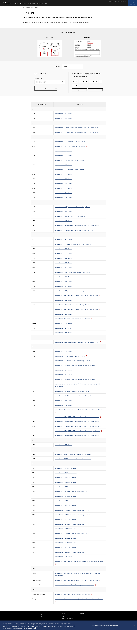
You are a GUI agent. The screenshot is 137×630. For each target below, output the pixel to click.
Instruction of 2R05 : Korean (63, 113)
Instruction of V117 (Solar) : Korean (66, 487)
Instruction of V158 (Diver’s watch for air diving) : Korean (72, 533)
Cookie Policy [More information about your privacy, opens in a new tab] (31, 628)
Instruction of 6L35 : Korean (63, 239)
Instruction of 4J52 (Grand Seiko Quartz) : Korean (71, 146)
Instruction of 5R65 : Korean (63, 211)
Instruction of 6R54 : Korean (63, 300)
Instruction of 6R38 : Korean (63, 281)
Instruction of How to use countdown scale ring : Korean (73, 319)
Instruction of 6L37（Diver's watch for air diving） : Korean (73, 244)
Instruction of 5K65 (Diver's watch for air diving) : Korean (72, 207)
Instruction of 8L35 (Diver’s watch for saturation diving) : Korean (75, 365)
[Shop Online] (132, 3)
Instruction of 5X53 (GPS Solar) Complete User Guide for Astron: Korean (77, 225)
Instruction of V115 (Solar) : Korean (66, 477)
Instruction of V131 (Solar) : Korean (66, 496)
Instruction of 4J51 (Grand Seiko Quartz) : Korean (71, 141)
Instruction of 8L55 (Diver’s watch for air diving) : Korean (72, 391)
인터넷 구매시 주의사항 (67, 619)
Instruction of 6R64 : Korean (63, 333)
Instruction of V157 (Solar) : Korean (66, 529)
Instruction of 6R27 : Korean (63, 263)
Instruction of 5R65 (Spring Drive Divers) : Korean (70, 216)
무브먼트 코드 (38, 78)
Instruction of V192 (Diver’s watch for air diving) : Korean (72, 552)
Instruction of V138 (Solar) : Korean (66, 505)
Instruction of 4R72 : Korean (63, 197)
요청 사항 (64, 616)
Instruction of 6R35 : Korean (63, 277)
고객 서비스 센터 (29, 7)
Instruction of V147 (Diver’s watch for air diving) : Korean (72, 515)
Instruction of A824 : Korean (63, 445)
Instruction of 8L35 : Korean (63, 370)
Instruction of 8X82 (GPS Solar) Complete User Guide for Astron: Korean (78, 435)
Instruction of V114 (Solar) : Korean (66, 473)
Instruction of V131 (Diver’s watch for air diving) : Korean (72, 491)
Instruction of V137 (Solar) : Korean (66, 501)
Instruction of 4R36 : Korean (63, 165)
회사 (40, 614)
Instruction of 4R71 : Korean (63, 193)
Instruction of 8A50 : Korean (63, 351)
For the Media (43, 619)
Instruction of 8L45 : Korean (63, 375)
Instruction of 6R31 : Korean (63, 267)
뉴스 (40, 616)
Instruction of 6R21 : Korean (63, 253)
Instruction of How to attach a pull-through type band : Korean (75, 585)
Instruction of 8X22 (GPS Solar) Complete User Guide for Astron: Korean (78, 417)
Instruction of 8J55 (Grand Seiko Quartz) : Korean (71, 356)
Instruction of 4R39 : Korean (63, 183)
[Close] (134, 625)
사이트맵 (82, 613)
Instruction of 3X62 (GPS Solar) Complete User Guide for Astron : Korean (77, 132)
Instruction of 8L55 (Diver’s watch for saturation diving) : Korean (75, 396)
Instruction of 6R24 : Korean (63, 258)
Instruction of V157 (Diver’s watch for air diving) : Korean (72, 524)
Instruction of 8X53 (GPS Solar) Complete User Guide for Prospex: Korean (78, 431)
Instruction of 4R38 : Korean (63, 179)
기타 (95, 90)
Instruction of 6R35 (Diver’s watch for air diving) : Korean (72, 272)
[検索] (63, 82)
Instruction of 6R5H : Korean (63, 323)
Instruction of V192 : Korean (63, 557)
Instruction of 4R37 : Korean (63, 174)
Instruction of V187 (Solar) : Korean (66, 547)
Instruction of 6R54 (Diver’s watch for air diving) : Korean (72, 291)
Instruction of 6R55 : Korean (63, 314)
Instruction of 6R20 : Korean (63, 249)
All (45, 88)
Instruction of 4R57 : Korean (63, 188)
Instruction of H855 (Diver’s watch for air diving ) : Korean (73, 459)
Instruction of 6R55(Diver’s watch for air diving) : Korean (72, 305)
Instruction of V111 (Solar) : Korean (66, 468)
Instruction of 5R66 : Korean (63, 221)
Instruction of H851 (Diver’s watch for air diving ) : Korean (73, 454)
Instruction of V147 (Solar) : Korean (66, 519)
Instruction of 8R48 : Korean (63, 405)
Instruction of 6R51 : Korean (63, 286)
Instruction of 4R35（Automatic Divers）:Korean (70, 160)
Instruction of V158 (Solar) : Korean (66, 538)
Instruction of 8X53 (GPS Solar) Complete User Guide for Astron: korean (78, 426)
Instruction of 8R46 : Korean (63, 400)
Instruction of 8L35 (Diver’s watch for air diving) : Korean (72, 361)
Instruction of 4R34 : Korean (63, 151)
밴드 (79, 90)
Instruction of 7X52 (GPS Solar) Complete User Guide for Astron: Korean (78, 342)
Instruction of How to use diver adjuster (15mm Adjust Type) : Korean (77, 295)
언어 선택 (57, 67)
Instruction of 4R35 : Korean (63, 155)
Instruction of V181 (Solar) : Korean (66, 543)
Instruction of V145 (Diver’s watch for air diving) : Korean (72, 510)
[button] (109, 2)
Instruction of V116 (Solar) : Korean (66, 482)
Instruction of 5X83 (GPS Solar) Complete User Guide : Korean (74, 230)
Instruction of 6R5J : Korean (63, 328)
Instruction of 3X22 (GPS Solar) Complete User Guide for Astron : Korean (77, 127)
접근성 (63, 613)
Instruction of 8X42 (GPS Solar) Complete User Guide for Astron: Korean (78, 421)
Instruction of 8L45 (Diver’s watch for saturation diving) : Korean (75, 379)
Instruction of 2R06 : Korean (63, 118)
